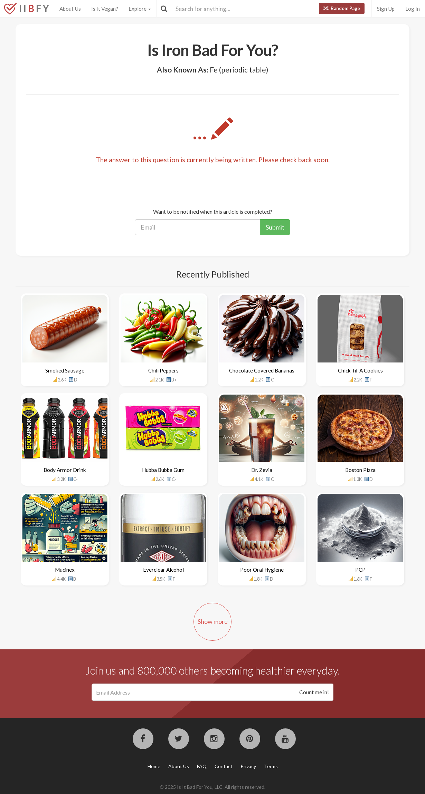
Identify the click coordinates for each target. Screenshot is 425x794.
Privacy (248, 766)
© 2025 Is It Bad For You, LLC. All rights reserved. (212, 787)
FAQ (202, 766)
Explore (140, 9)
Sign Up (386, 9)
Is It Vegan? (104, 9)
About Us (70, 9)
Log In (412, 9)
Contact (224, 766)
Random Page (341, 8)
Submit (275, 227)
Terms (271, 766)
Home (154, 766)
